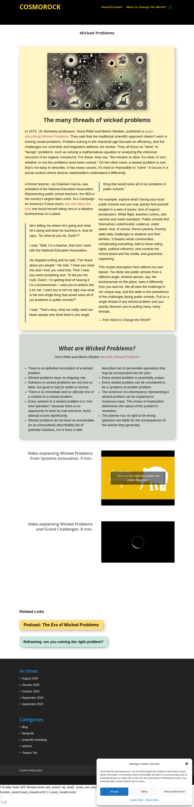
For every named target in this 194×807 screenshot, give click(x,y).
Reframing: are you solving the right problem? (63, 642)
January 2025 (31, 684)
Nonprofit (28, 733)
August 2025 (30, 678)
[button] (187, 764)
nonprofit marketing (34, 739)
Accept (114, 791)
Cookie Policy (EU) (30, 770)
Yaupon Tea (29, 752)
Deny (144, 791)
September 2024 (32, 697)
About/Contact (111, 7)
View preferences (174, 791)
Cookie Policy (136, 800)
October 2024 (31, 691)
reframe (27, 746)
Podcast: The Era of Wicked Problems (61, 624)
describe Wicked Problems (120, 357)
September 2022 (32, 704)
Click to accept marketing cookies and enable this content (138, 477)
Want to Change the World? (146, 7)
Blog (25, 727)
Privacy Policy (152, 800)
